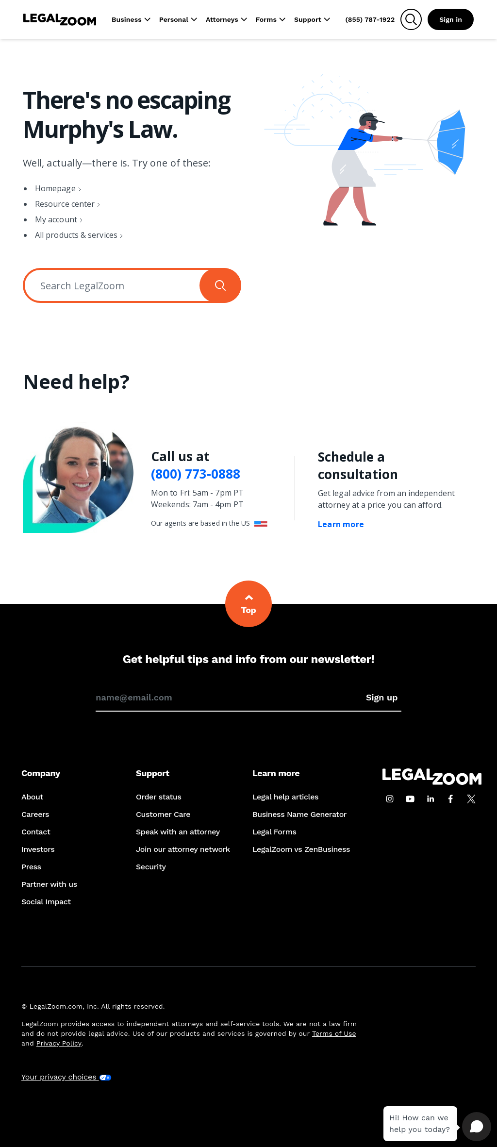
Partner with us (49, 884)
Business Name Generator (299, 814)
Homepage (55, 188)
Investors (37, 849)
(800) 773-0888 (195, 473)
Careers (35, 814)
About (32, 796)
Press (31, 866)
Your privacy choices (66, 1076)
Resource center (65, 204)
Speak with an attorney (178, 831)
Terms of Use (334, 1033)
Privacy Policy (59, 1043)
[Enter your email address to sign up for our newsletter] (229, 697)
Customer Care (163, 814)
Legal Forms (274, 831)
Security (151, 866)
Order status (158, 796)
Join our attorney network (183, 849)
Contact (35, 831)
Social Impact (46, 901)
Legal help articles (285, 796)
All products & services (76, 235)
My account (56, 219)
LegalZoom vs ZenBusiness (301, 849)
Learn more (341, 524)
